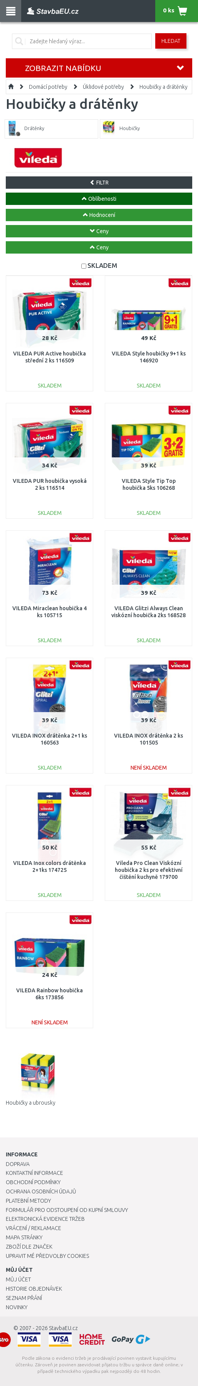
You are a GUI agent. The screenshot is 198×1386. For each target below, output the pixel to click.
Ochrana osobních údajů (41, 1191)
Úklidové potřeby (103, 87)
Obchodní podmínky (33, 1182)
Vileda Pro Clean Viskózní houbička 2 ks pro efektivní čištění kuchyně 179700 (149, 870)
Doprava (18, 1164)
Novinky (16, 1307)
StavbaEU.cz (63, 1328)
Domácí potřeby (48, 87)
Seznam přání (24, 1298)
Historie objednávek (34, 1289)
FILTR (99, 182)
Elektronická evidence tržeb (45, 1219)
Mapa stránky (24, 1237)
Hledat (170, 41)
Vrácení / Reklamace (33, 1228)
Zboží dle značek (29, 1247)
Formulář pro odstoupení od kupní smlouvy (67, 1210)
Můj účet (18, 1279)
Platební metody (28, 1201)
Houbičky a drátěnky (163, 87)
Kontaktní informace (34, 1173)
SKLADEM (102, 265)
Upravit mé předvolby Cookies (47, 1256)
